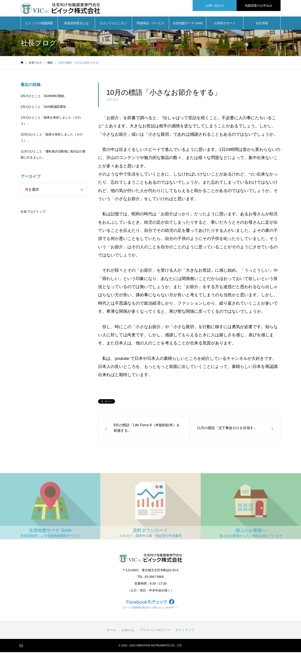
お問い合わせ (214, 5)
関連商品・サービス (150, 24)
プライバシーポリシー (154, 631)
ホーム (111, 631)
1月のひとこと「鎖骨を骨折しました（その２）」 (51, 121)
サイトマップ (185, 631)
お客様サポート (224, 24)
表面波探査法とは (76, 24)
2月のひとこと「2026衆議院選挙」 (45, 108)
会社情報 (262, 24)
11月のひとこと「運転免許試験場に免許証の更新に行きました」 (53, 155)
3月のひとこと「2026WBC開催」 (44, 97)
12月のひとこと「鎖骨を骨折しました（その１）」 (52, 138)
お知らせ (128, 631)
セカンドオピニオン (113, 24)
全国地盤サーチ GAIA (187, 24)
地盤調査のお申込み (258, 5)
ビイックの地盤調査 (39, 24)
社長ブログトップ (33, 212)
